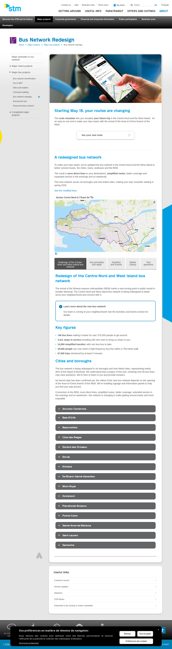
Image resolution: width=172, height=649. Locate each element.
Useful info (93, 11)
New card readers (21, 88)
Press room (103, 5)
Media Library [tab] (132, 263)
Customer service (61, 580)
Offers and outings (141, 11)
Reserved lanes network (23, 106)
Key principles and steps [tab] (97, 263)
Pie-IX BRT (18, 83)
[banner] (14, 8)
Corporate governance (65, 19)
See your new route (92, 135)
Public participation (128, 19)
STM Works (59, 599)
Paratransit (114, 11)
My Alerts (119, 5)
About (163, 11)
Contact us (66, 5)
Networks (58, 593)
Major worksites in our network (23, 58)
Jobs (76, 5)
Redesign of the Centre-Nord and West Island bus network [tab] (70, 264)
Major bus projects (52, 45)
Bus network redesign (22, 97)
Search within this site (131, 5)
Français (165, 5)
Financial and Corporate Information (97, 19)
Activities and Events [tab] (116, 263)
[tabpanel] (105, 412)
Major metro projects (22, 66)
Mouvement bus (20, 101)
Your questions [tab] (148, 263)
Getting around (70, 11)
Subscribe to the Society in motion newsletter (73, 606)
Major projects (44, 19)
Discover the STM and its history (17, 19)
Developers (7, 25)
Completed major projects (20, 113)
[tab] (105, 408)
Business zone (148, 19)
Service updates (61, 587)
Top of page (39, 556)
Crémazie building (21, 92)
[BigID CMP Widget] (86, 637)
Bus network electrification (24, 79)
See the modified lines (65, 190)
